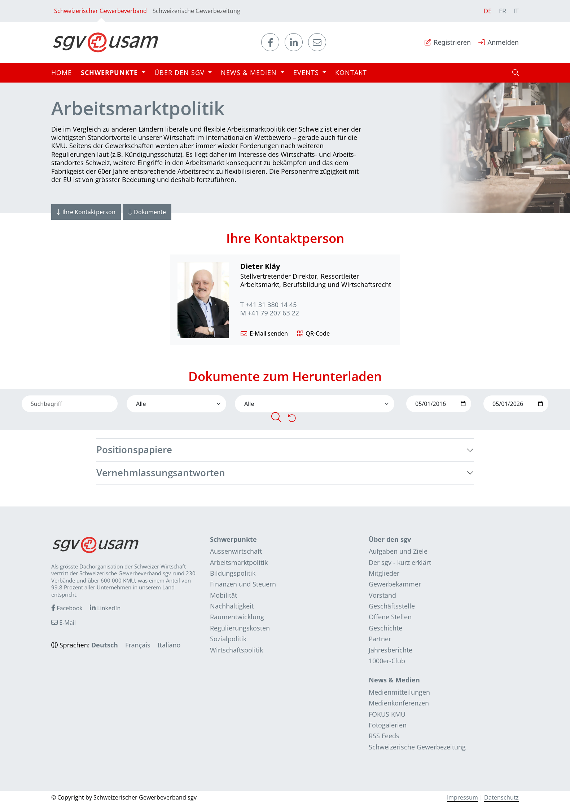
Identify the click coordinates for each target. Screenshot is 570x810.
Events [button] (307, 72)
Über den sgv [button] (180, 72)
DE (487, 10)
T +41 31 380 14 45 (268, 305)
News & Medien (394, 680)
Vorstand (382, 595)
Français (137, 645)
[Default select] (176, 403)
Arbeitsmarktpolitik (239, 562)
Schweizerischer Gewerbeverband (100, 14)
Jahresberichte (390, 650)
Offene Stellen (390, 616)
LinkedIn (105, 608)
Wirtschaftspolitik (236, 650)
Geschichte (385, 628)
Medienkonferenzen (399, 703)
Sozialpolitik (228, 638)
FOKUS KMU (387, 714)
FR (502, 10)
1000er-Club (387, 660)
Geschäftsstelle (392, 606)
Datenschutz (501, 797)
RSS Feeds (384, 735)
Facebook (67, 608)
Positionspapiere (134, 449)
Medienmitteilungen (399, 692)
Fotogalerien (388, 725)
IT (516, 10)
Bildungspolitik (232, 573)
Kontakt (351, 72)
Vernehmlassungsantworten (160, 472)
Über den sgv (390, 539)
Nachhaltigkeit (232, 606)
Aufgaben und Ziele (398, 551)
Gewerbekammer (395, 584)
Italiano (168, 645)
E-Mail (63, 623)
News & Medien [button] (250, 72)
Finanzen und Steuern (243, 584)
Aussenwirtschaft (236, 551)
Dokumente (147, 212)
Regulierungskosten (240, 628)
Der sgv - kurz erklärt (400, 562)
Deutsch (104, 645)
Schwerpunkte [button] (110, 72)
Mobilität (223, 595)
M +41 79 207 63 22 (269, 313)
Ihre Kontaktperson (86, 212)
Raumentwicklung (237, 616)
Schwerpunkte (233, 539)
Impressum (462, 797)
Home (61, 72)
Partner (380, 638)
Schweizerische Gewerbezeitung (196, 11)
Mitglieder (384, 573)
